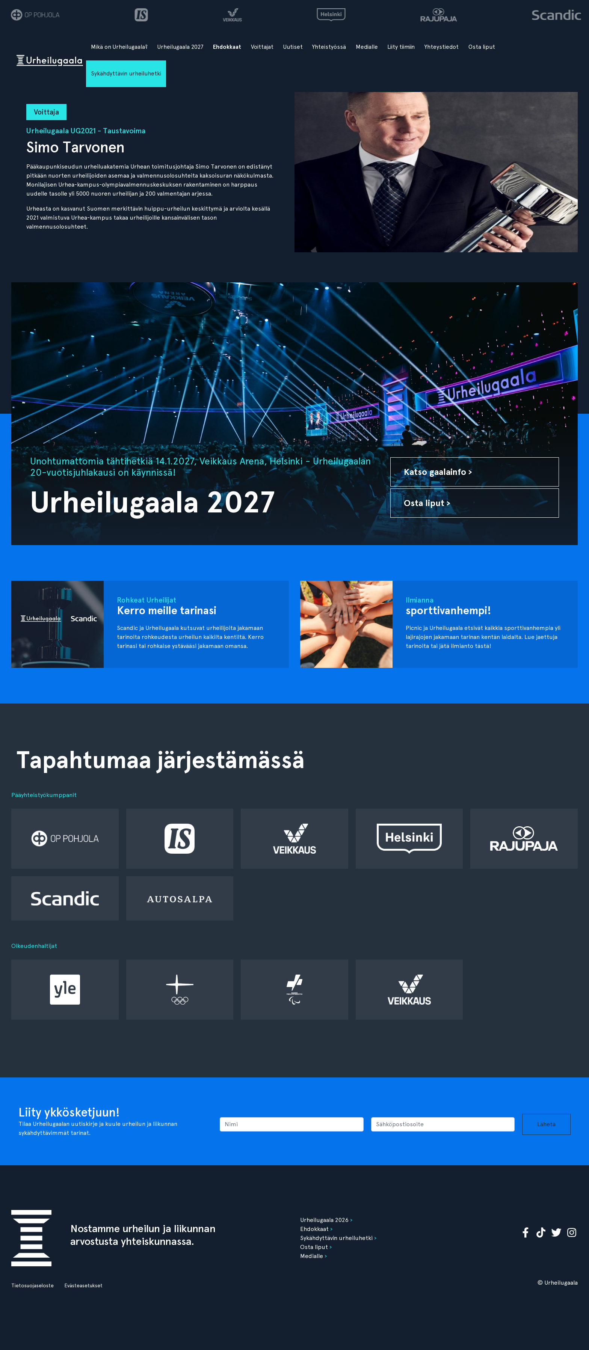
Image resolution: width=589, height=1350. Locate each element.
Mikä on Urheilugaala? (119, 47)
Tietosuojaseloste (32, 1285)
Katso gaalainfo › (438, 471)
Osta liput (481, 47)
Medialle (367, 47)
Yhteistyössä (329, 47)
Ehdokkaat (227, 47)
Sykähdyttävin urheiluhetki (126, 73)
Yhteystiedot (441, 47)
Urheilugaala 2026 (324, 1219)
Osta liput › (427, 502)
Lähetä (546, 1124)
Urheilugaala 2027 (180, 47)
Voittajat (262, 47)
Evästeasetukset (83, 1285)
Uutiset (293, 47)
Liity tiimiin (401, 47)
